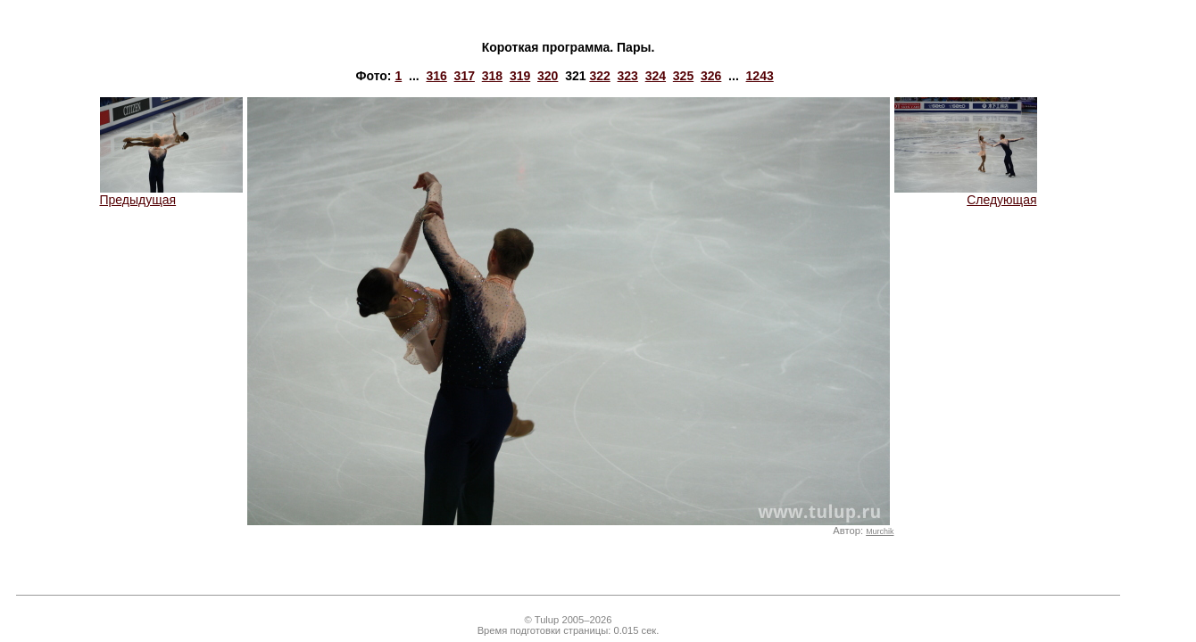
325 (683, 76)
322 (599, 76)
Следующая (965, 194)
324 (655, 76)
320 (547, 76)
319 (520, 76)
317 (464, 76)
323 (628, 76)
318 (492, 76)
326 (711, 76)
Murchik (879, 531)
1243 (760, 76)
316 (436, 76)
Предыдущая (171, 194)
